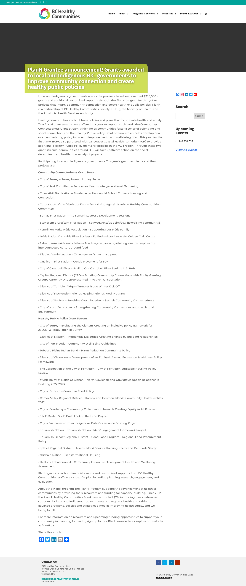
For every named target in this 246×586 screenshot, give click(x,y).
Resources (167, 14)
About (122, 14)
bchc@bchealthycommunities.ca (60, 578)
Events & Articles (189, 14)
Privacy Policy (164, 577)
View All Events (186, 149)
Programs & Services (144, 14)
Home (111, 14)
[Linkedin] (46, 2)
